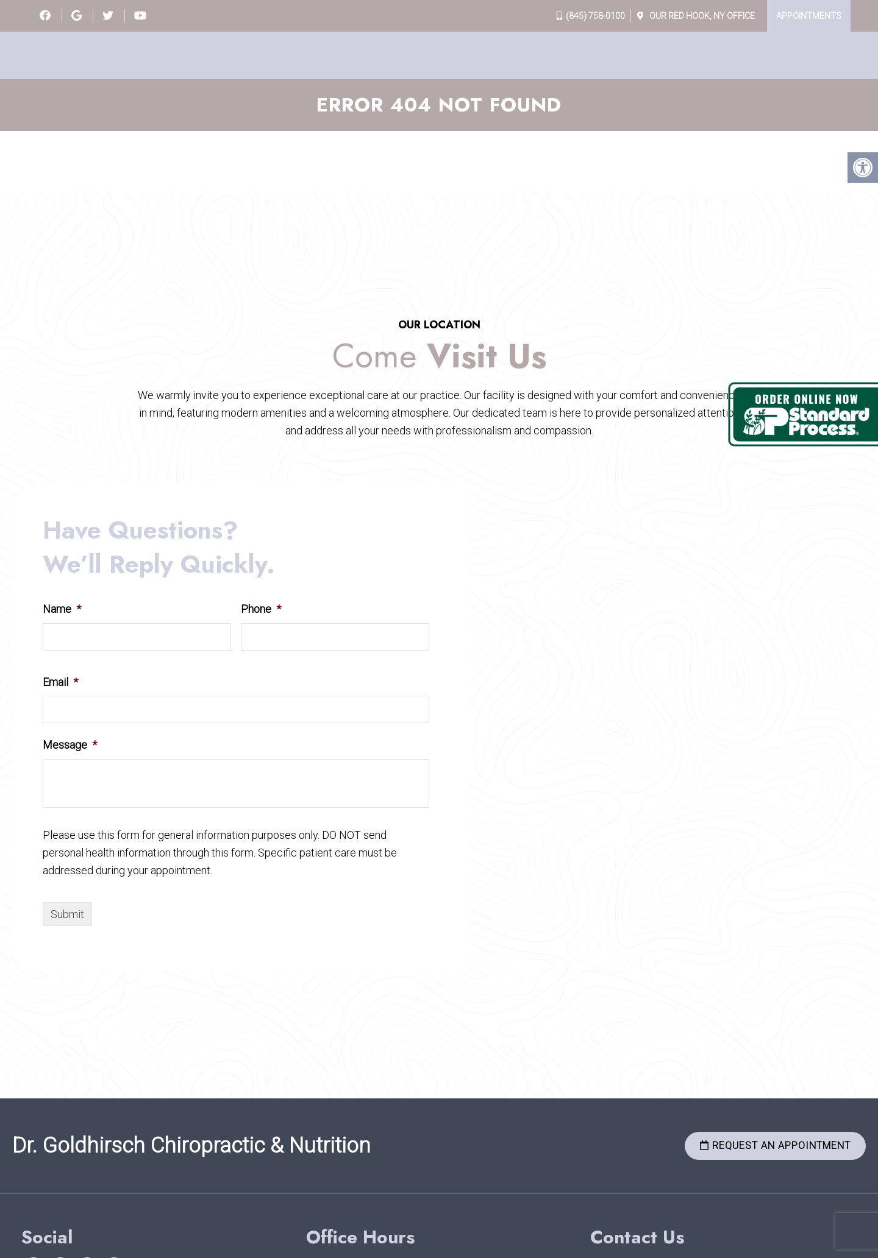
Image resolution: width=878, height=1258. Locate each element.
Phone (261, 608)
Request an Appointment (775, 1145)
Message (70, 744)
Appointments (808, 16)
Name (62, 608)
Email (60, 682)
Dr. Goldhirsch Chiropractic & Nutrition (191, 1145)
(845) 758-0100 (595, 16)
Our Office (701, 16)
